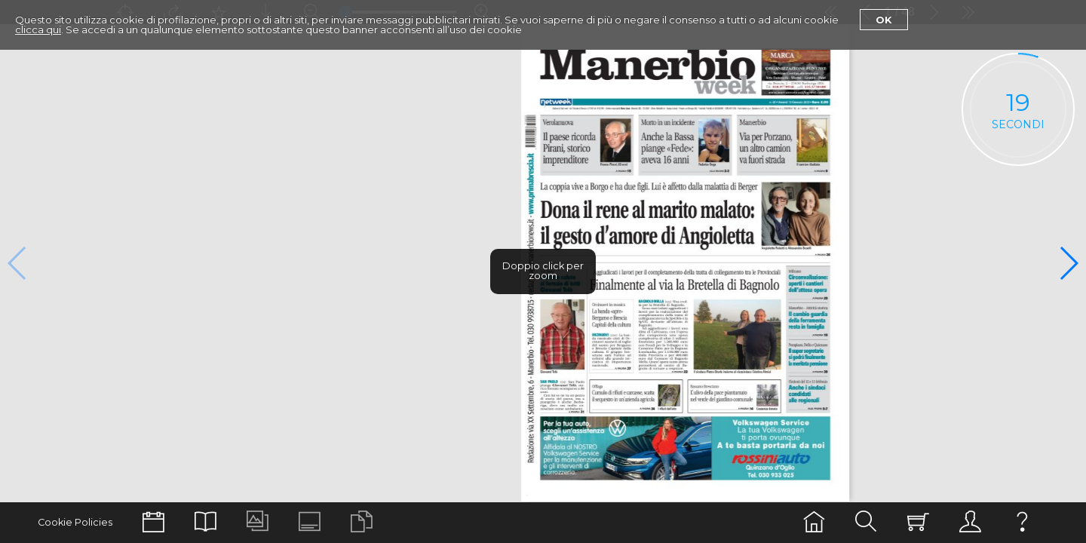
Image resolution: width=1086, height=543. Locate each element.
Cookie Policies (75, 522)
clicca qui (38, 29)
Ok (884, 20)
